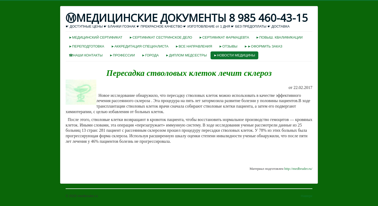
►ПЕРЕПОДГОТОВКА (86, 46)
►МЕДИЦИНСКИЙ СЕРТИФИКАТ (95, 37)
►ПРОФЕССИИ (122, 55)
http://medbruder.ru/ (298, 169)
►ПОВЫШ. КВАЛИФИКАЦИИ (279, 37)
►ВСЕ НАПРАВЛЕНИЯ (193, 46)
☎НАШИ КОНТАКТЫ (86, 55)
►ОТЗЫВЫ (228, 46)
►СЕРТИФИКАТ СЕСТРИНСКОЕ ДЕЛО (160, 37)
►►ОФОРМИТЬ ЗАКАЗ (263, 46)
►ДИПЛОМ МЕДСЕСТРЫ (186, 55)
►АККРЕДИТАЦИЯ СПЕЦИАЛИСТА (140, 46)
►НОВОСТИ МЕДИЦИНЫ (234, 55)
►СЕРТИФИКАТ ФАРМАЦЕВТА (224, 37)
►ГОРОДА (150, 55)
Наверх (306, 196)
